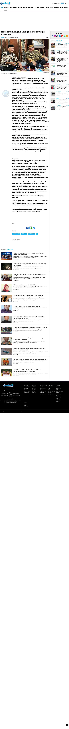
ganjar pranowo (31, 233)
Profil (57, 386)
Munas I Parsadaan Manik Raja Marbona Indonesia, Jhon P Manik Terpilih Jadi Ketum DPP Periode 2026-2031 (61, 47)
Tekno (25, 402)
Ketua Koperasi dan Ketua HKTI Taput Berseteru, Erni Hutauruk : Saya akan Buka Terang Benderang (62, 101)
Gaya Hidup (56, 7)
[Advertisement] (34, 21)
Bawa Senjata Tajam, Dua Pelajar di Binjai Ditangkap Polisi (30, 359)
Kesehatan (50, 386)
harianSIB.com (21, 77)
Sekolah (34, 392)
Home (2, 7)
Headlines (6, 7)
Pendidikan (34, 389)
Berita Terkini (51, 394)
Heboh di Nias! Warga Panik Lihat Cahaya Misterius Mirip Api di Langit (29, 264)
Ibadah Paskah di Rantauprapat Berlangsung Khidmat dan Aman (29, 275)
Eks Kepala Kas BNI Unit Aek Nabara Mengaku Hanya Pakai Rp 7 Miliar (62, 73)
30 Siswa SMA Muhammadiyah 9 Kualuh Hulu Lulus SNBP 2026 (61, 80)
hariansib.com (62, 411)
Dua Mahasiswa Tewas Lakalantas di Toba (61, 66)
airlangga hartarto (16, 233)
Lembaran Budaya (44, 389)
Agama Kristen (43, 388)
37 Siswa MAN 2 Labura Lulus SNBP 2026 (24, 285)
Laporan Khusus (59, 391)
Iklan (30, 411)
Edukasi (51, 7)
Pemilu (57, 392)
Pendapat (58, 401)
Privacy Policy (21, 411)
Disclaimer (27, 411)
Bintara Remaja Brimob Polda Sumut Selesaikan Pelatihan (30, 327)
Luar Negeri (37, 7)
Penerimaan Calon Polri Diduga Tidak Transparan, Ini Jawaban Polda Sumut (28, 338)
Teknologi (58, 385)
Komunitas (58, 388)
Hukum (33, 391)
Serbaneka (50, 385)
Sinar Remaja (43, 391)
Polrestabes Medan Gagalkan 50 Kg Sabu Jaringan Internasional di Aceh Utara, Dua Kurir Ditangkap (28, 296)
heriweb (67, 411)
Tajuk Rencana (51, 389)
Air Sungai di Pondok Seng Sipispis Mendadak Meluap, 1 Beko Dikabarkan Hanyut (29, 349)
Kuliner (57, 389)
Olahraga (42, 7)
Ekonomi (34, 388)
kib (36, 233)
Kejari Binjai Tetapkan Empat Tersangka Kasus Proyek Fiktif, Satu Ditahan (62, 87)
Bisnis (25, 404)
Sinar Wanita (42, 394)
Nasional (26, 407)
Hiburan (47, 7)
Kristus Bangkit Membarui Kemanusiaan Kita (26, 306)
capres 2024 (24, 233)
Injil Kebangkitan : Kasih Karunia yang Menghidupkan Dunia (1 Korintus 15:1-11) (29, 317)
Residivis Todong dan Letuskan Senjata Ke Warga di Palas (62, 94)
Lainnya (65, 7)
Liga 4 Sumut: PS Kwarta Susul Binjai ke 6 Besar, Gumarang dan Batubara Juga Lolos (27, 370)
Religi (25, 405)
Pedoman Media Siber (14, 411)
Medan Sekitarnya (13, 7)
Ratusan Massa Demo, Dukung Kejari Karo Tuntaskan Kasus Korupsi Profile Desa (61, 108)
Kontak (33, 411)
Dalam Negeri (30, 7)
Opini (49, 388)
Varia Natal (58, 394)
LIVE (63, 3)
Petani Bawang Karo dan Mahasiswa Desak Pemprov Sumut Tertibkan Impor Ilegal (62, 52)
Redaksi (2, 37)
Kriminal (20, 7)
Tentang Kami (3, 411)
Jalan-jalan (58, 399)
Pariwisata (42, 392)
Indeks (5, 10)
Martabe (25, 7)
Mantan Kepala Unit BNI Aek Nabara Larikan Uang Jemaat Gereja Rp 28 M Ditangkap (62, 60)
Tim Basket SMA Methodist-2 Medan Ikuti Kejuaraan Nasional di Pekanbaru (28, 253)
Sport (61, 7)
